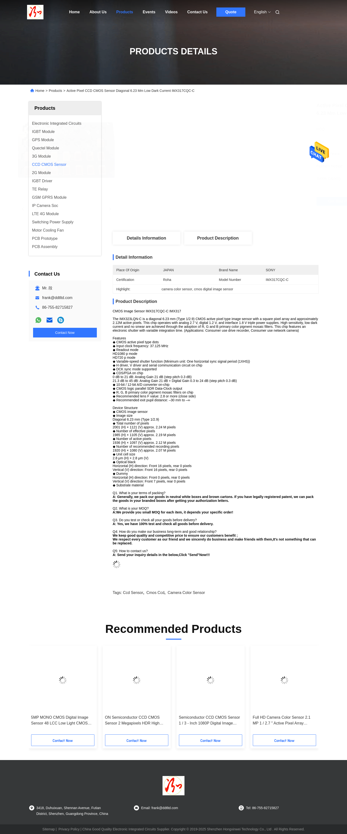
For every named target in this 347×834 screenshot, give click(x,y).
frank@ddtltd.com (57, 298)
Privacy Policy (68, 829)
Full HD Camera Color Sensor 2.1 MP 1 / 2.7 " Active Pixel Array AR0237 (282, 720)
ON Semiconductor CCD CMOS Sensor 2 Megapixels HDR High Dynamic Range (132, 720)
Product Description (218, 238)
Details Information (146, 238)
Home (74, 12)
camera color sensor (186, 593)
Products (124, 12)
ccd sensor (133, 593)
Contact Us (197, 12)
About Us (97, 12)
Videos (171, 12)
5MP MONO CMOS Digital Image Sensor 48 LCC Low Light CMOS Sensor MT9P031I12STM (59, 720)
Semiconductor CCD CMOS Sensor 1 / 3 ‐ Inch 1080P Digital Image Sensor (209, 720)
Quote (230, 12)
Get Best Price (247, 201)
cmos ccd (155, 593)
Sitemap (48, 829)
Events (149, 12)
